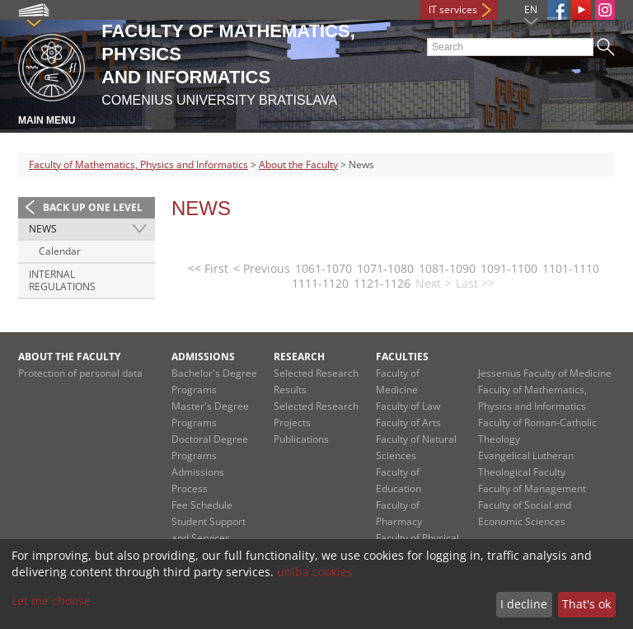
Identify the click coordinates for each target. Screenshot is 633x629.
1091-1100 (509, 268)
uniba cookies (315, 572)
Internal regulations (62, 280)
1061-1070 (323, 268)
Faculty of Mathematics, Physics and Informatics (138, 164)
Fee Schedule (201, 505)
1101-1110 (570, 268)
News (43, 229)
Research (299, 357)
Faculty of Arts (408, 422)
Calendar (60, 251)
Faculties (402, 357)
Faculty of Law (408, 406)
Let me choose (51, 600)
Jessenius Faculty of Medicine (545, 373)
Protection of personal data (80, 373)
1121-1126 (382, 283)
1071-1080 (385, 268)
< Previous (261, 268)
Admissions (203, 357)
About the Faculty (298, 164)
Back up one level (93, 207)
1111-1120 (320, 283)
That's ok (586, 604)
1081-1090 (447, 268)
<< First (208, 268)
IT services (453, 9)
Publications (301, 439)
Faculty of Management (532, 488)
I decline (523, 604)
